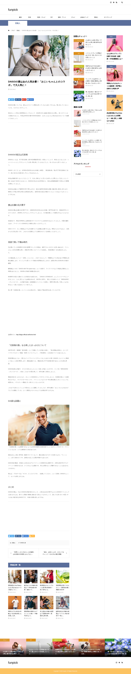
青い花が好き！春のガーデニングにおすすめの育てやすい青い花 (92, 151)
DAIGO (22, 542)
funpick (13, 9)
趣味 (20, 17)
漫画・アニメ (62, 17)
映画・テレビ (41, 17)
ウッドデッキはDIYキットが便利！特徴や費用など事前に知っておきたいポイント (92, 142)
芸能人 (96, 17)
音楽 (31, 17)
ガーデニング (108, 17)
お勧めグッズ (84, 17)
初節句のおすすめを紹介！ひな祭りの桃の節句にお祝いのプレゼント (92, 131)
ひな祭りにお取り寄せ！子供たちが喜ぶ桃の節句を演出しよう (92, 111)
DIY (51, 17)
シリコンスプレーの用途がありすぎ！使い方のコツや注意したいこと (92, 121)
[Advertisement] (38, 137)
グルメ (73, 17)
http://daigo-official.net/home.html (26, 334)
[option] (13, 648)
